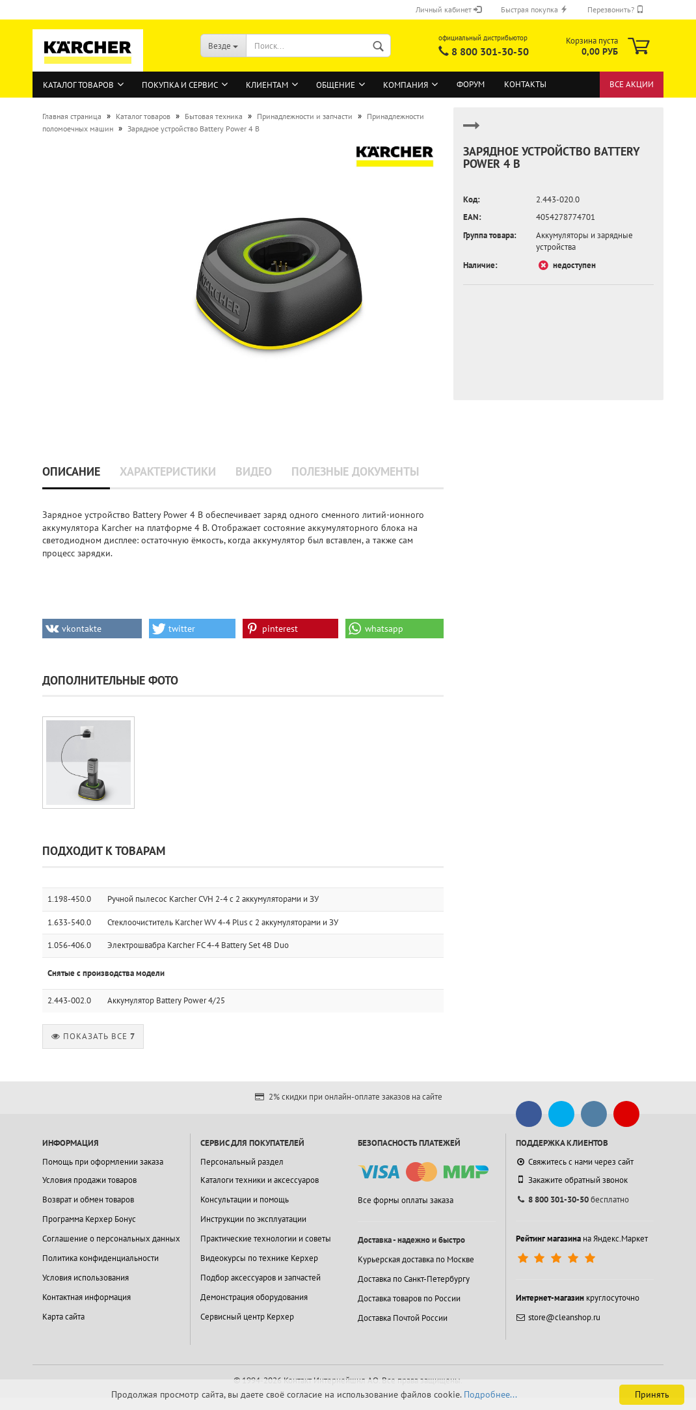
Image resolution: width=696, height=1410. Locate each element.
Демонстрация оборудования (254, 1297)
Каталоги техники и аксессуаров (259, 1180)
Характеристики (168, 471)
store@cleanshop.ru (558, 1317)
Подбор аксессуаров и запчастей (260, 1277)
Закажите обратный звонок (572, 1180)
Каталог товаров (78, 84)
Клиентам (267, 84)
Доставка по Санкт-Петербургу (414, 1278)
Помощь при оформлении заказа (102, 1161)
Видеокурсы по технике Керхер (259, 1258)
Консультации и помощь (244, 1199)
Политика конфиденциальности (100, 1258)
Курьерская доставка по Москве (416, 1259)
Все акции (631, 84)
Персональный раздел (242, 1161)
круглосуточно (577, 1297)
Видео (253, 471)
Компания (405, 84)
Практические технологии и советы (265, 1238)
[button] (92, 628)
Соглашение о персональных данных (111, 1238)
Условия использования (85, 1277)
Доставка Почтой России (403, 1317)
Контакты (525, 84)
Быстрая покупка (534, 9)
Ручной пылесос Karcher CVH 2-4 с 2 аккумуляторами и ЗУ (213, 898)
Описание (71, 471)
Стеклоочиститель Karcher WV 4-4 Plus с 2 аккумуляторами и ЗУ (222, 922)
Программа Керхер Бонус (89, 1219)
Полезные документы (355, 471)
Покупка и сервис (180, 84)
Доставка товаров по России (409, 1298)
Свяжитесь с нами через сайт (575, 1161)
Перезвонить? (615, 9)
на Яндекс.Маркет (582, 1238)
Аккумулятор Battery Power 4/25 (166, 1000)
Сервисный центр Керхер (247, 1316)
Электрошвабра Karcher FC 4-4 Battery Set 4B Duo (198, 945)
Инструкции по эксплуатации (253, 1219)
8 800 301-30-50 (490, 51)
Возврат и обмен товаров (88, 1199)
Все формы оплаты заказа (405, 1200)
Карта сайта (63, 1316)
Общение (335, 84)
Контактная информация (86, 1297)
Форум (471, 84)
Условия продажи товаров (89, 1180)
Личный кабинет (448, 9)
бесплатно (572, 1199)
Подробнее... (490, 1394)
